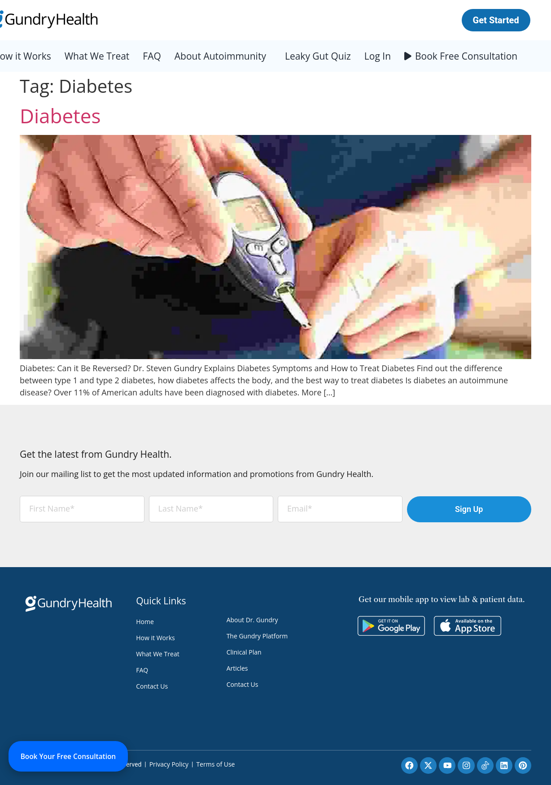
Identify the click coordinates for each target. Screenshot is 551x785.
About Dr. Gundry (252, 620)
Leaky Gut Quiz (318, 56)
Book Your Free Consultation (72, 755)
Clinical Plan (244, 652)
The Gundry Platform (257, 636)
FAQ (152, 56)
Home (145, 621)
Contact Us (152, 686)
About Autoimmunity (220, 56)
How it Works (155, 637)
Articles (237, 668)
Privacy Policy (168, 764)
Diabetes (60, 115)
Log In (377, 56)
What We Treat (97, 56)
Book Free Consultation (466, 56)
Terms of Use (215, 764)
